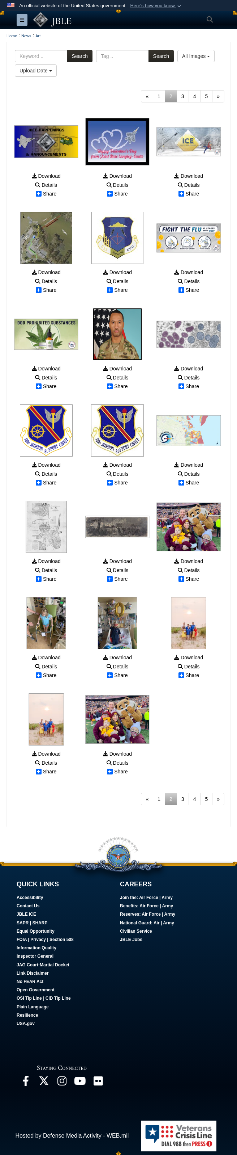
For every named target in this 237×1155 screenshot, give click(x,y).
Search (80, 56)
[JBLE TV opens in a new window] (80, 1083)
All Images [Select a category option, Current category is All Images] (196, 56)
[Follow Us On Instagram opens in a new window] (62, 1083)
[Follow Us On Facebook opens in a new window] (26, 1083)
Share (46, 194)
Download (46, 176)
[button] (156, 5)
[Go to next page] (218, 96)
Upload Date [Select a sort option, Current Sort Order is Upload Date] (36, 71)
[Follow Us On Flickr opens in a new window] (98, 1083)
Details (46, 185)
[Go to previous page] (147, 96)
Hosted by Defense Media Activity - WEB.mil (72, 1136)
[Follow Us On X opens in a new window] (44, 1083)
